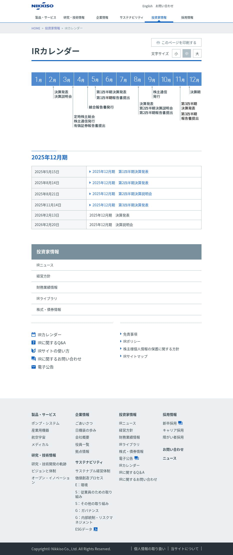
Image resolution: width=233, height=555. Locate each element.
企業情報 (82, 414)
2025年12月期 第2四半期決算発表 (120, 182)
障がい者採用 (173, 437)
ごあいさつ (84, 423)
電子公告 (46, 367)
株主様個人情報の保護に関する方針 (151, 348)
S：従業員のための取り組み (93, 494)
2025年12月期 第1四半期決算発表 (120, 171)
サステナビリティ (89, 462)
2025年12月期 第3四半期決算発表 (120, 204)
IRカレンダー (50, 334)
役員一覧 (82, 444)
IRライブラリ (46, 298)
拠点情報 (82, 451)
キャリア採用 (173, 430)
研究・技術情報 (44, 455)
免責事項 (130, 334)
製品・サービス (44, 414)
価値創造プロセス (89, 477)
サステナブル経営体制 (92, 470)
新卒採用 (172, 423)
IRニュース (45, 264)
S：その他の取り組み (92, 503)
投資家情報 (52, 28)
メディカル (40, 444)
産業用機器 (40, 430)
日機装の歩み (85, 430)
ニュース (169, 457)
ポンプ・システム (46, 423)
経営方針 (43, 275)
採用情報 (170, 414)
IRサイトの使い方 (54, 351)
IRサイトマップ (135, 356)
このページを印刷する (179, 42)
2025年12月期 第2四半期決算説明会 (122, 193)
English (147, 6)
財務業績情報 (47, 287)
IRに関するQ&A (52, 342)
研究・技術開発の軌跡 (49, 463)
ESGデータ (86, 529)
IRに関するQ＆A (131, 472)
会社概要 (82, 437)
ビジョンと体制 (44, 470)
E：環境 (81, 484)
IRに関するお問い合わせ (60, 359)
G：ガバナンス (87, 510)
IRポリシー (131, 341)
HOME (36, 28)
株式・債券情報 (48, 309)
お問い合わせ (165, 6)
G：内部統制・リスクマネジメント (94, 519)
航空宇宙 (39, 437)
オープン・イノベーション (51, 480)
